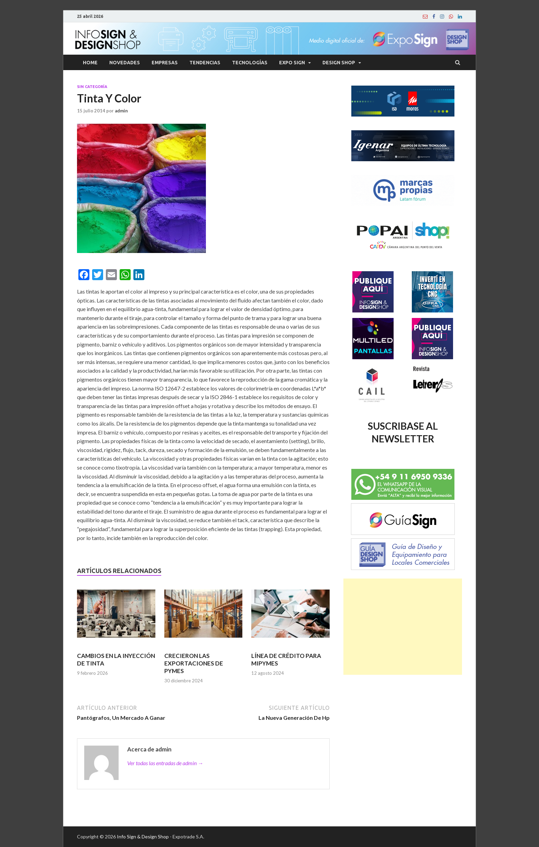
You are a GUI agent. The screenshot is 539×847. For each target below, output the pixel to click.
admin (121, 110)
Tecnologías (249, 62)
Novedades (124, 62)
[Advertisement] (402, 627)
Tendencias (204, 62)
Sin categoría (92, 87)
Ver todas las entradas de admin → (165, 763)
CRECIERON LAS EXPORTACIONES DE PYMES (193, 663)
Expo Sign (292, 62)
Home (90, 62)
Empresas (165, 62)
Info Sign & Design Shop (143, 836)
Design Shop (338, 62)
